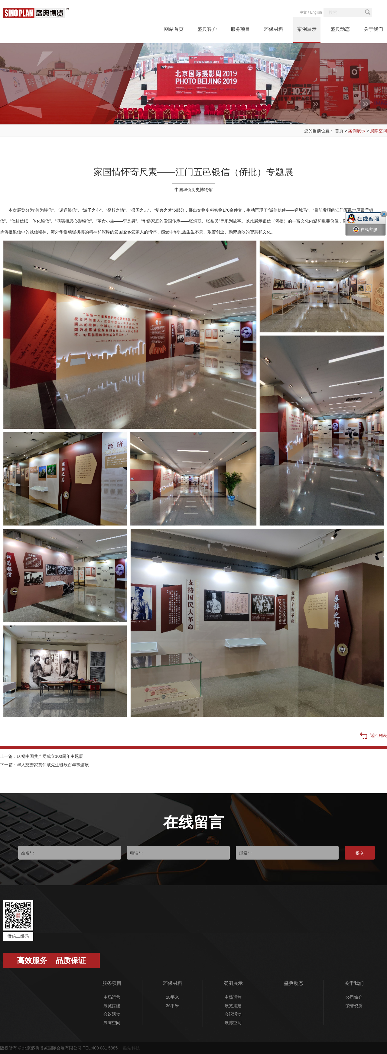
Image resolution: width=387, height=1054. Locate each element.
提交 (360, 853)
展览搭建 (111, 1005)
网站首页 (174, 29)
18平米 (172, 997)
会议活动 (111, 1014)
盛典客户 (207, 29)
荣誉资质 (354, 1005)
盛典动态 (340, 29)
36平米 (172, 1005)
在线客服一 (365, 234)
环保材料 (273, 29)
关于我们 (373, 29)
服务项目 (240, 29)
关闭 (383, 214)
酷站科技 (131, 1048)
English (316, 12)
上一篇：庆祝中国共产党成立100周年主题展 (41, 756)
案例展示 (307, 29)
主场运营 (111, 997)
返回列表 (373, 736)
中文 (303, 12)
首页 (339, 130)
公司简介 (354, 997)
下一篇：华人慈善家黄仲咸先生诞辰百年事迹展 (44, 764)
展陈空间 (378, 130)
